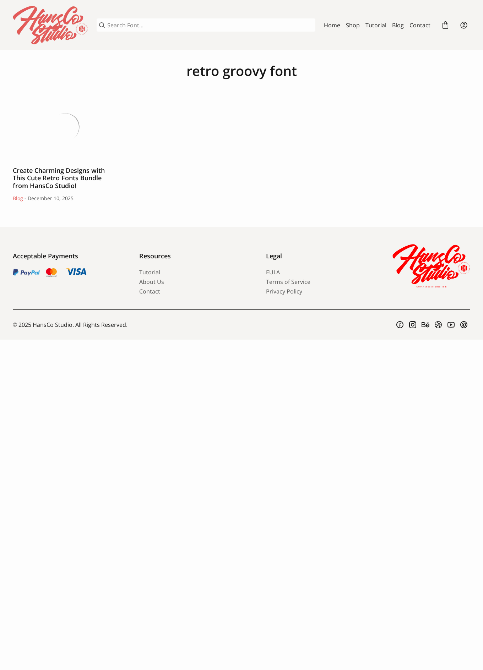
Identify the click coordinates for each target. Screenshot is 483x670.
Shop (353, 25)
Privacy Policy (284, 291)
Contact (419, 25)
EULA (273, 272)
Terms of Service (288, 282)
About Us (151, 282)
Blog (398, 25)
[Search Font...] (210, 25)
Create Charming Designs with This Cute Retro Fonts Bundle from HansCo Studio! (65, 127)
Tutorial (375, 25)
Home (332, 25)
